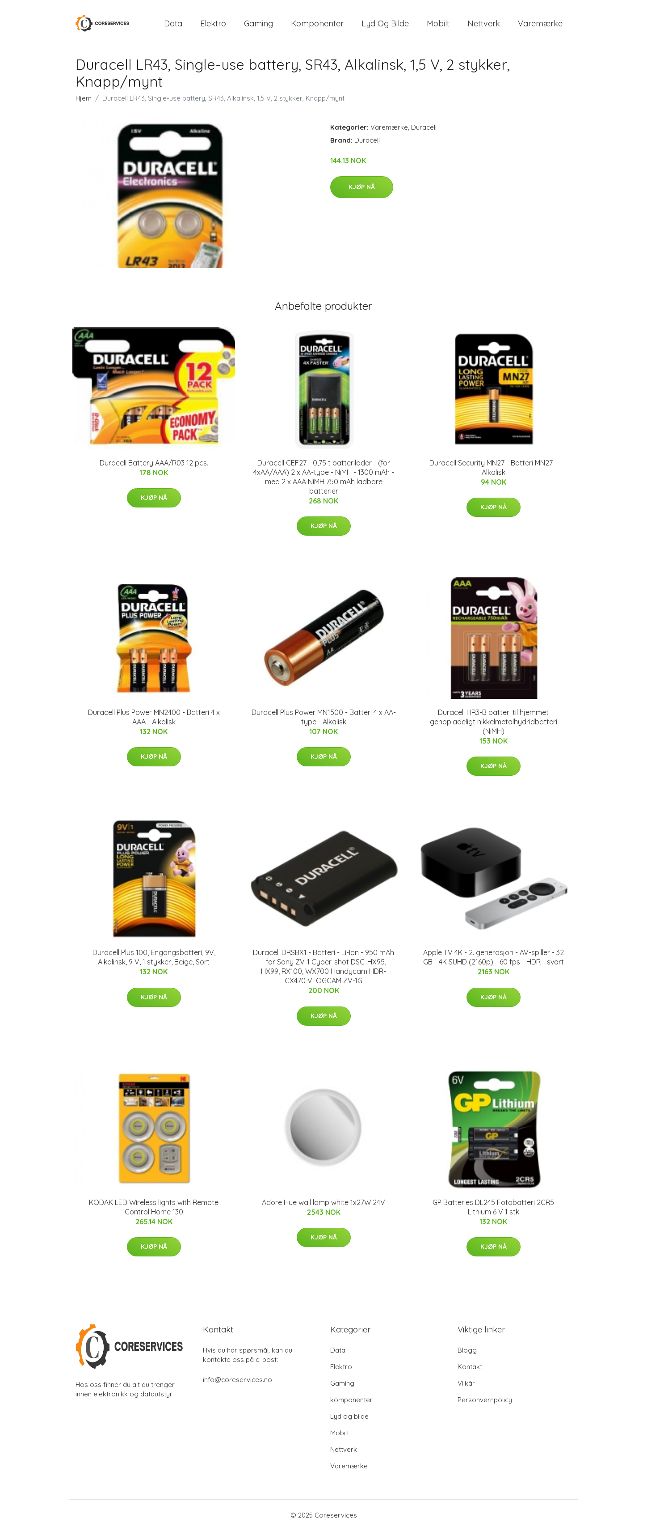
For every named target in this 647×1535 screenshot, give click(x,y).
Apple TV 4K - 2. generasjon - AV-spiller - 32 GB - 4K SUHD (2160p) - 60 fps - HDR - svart (493, 962)
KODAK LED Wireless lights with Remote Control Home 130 (153, 1211)
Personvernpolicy (485, 1404)
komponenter (317, 26)
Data (173, 26)
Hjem (84, 102)
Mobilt (438, 26)
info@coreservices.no (237, 1384)
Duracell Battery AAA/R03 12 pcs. (154, 467)
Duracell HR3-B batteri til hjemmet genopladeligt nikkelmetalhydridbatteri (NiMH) (493, 726)
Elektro (213, 26)
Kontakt (470, 1371)
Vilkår (466, 1387)
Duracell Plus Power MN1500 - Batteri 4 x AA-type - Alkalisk (324, 721)
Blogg (467, 1354)
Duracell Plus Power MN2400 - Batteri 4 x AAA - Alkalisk (154, 721)
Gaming (258, 26)
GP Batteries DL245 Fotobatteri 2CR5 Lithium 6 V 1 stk (493, 1211)
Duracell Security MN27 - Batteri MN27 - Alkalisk (493, 472)
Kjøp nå (362, 192)
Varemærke (540, 26)
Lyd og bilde (385, 26)
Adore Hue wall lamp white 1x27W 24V (323, 1206)
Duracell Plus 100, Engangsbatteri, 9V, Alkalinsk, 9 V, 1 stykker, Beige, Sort (153, 962)
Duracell (424, 131)
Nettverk (483, 26)
